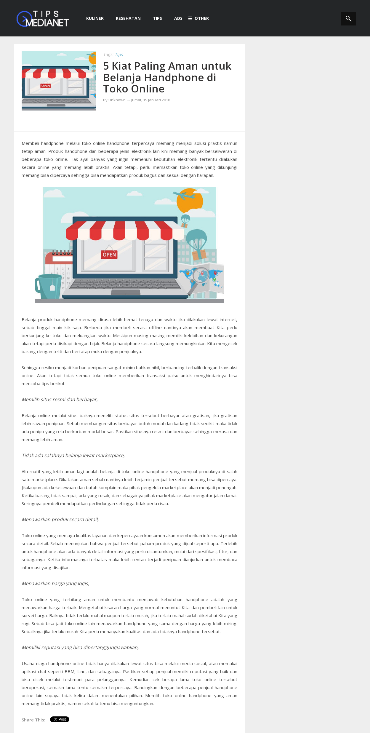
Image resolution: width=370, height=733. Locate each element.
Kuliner (92, 18)
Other (198, 18)
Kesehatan (125, 18)
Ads (175, 18)
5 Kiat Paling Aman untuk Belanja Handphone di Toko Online (167, 77)
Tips (154, 18)
